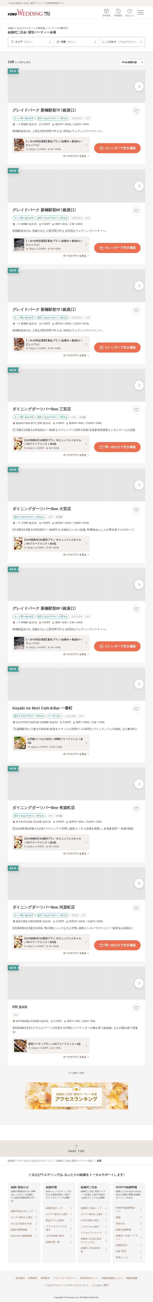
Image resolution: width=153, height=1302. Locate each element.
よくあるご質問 (100, 1285)
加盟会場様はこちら (112, 1278)
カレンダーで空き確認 (117, 148)
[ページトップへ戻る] (76, 1148)
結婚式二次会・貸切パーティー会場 (74, 1160)
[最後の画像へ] (139, 86)
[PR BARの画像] (76, 983)
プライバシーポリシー (64, 1278)
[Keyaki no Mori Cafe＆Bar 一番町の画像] (76, 684)
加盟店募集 (132, 1278)
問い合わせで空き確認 (117, 447)
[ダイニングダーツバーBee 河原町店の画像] (76, 883)
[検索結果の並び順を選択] (132, 62)
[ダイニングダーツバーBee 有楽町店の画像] (76, 784)
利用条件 (45, 1278)
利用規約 (32, 1278)
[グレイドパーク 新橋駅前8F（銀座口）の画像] (76, 186)
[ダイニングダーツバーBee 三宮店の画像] (76, 385)
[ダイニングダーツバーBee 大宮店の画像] (76, 484)
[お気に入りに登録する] (136, 111)
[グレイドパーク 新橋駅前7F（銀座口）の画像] (76, 86)
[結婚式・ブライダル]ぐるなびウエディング (30, 1160)
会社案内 (20, 1278)
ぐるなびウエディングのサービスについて (67, 1285)
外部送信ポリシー (89, 1278)
